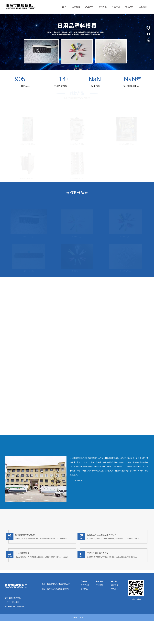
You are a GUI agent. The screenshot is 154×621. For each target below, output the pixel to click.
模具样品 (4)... (28, 271)
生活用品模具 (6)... (27, 144)
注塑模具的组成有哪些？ (98, 553)
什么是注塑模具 (22, 553)
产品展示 (89, 7)
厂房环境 (116, 7)
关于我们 (76, 7)
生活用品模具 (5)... (77, 144)
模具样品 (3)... (77, 271)
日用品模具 (85, 585)
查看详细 (78, 481)
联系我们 (143, 7)
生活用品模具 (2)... (27, 178)
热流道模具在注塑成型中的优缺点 (101, 535)
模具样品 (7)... (28, 236)
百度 (81, 617)
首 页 (64, 7)
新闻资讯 (103, 7)
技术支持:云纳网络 (12, 602)
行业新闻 (99, 585)
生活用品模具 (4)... (126, 144)
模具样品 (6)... (77, 236)
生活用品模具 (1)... (77, 178)
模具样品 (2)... (125, 271)
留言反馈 (129, 7)
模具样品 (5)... (125, 236)
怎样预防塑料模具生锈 (25, 535)
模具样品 (84, 589)
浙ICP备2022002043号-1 (14, 606)
